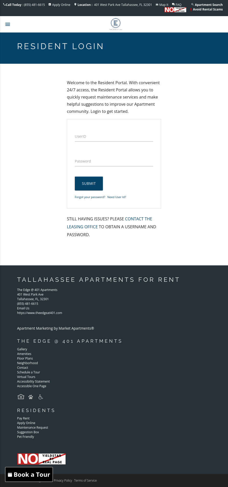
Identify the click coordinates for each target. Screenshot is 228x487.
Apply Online (61, 5)
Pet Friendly (25, 437)
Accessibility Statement (33, 381)
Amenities (24, 354)
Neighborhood (27, 363)
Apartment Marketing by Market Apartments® (55, 328)
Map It (164, 5)
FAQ (179, 5)
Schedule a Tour (28, 372)
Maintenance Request (32, 427)
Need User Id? (116, 197)
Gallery (22, 349)
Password (83, 161)
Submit (89, 183)
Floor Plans (25, 358)
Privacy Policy (63, 480)
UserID (80, 136)
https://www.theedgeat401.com (39, 313)
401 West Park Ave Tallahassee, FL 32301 (115, 5)
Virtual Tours (26, 377)
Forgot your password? (90, 197)
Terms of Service (85, 480)
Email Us (23, 308)
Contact (22, 367)
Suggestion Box (28, 432)
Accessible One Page (31, 386)
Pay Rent (23, 418)
